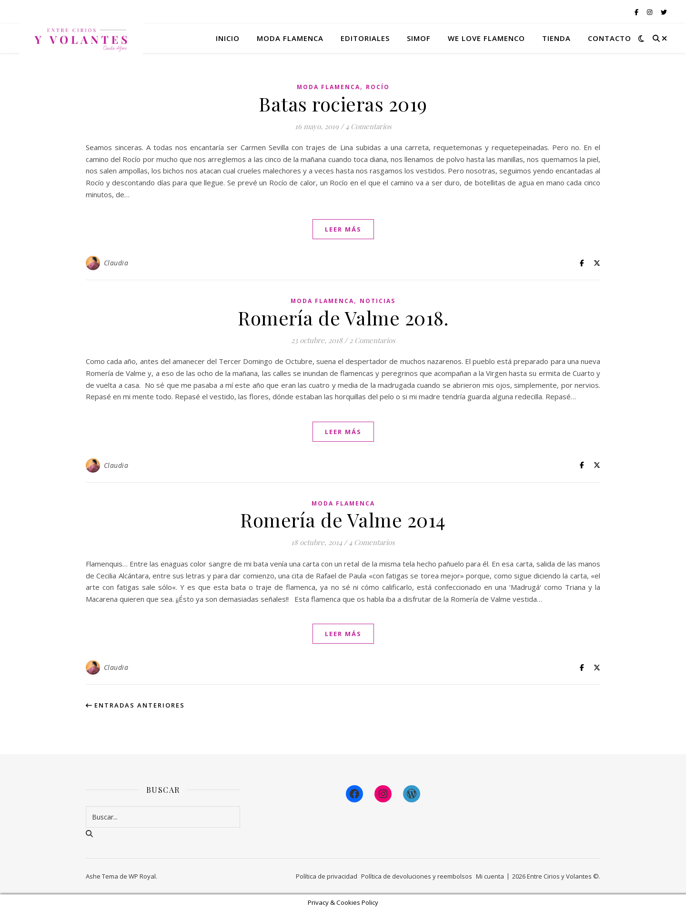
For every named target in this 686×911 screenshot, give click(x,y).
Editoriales (365, 38)
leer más (343, 229)
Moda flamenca (290, 38)
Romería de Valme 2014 (343, 519)
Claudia (116, 262)
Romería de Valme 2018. (343, 317)
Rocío (378, 87)
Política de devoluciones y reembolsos (416, 876)
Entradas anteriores (135, 705)
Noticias (377, 301)
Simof (419, 38)
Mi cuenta (490, 876)
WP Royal (142, 876)
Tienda (556, 38)
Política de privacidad (326, 876)
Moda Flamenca (328, 87)
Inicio (228, 38)
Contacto (609, 38)
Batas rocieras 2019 (343, 103)
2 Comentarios (372, 340)
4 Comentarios (368, 126)
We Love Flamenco (486, 38)
